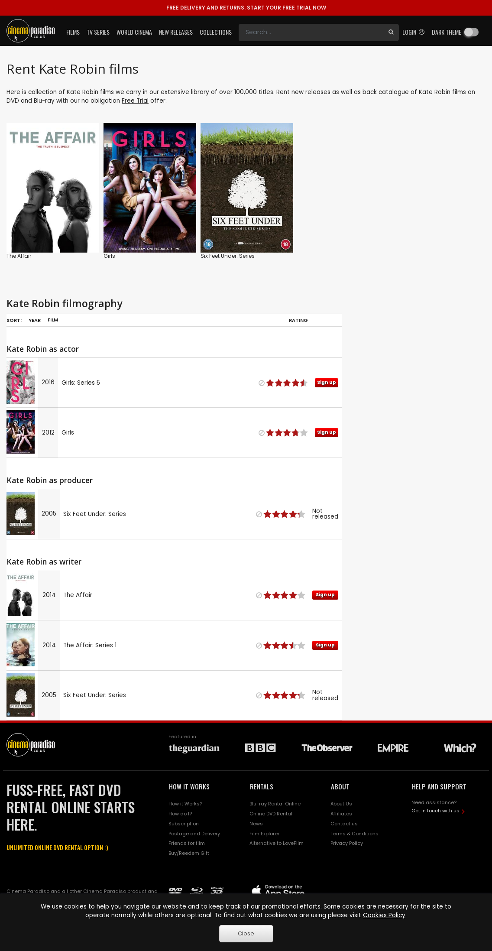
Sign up (326, 382)
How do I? (180, 813)
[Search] (311, 32)
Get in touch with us (435, 810)
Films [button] (73, 31)
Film (53, 319)
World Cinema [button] (134, 31)
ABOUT (340, 786)
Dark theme (446, 31)
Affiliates (341, 813)
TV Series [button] (98, 31)
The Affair (18, 256)
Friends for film (186, 843)
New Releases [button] (176, 31)
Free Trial (135, 101)
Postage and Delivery (194, 833)
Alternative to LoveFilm (276, 843)
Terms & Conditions (354, 833)
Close (246, 933)
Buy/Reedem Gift (188, 853)
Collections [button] (216, 31)
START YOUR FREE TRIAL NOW (246, 7)
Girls (109, 256)
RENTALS (261, 786)
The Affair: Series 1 (90, 645)
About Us (341, 803)
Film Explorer (264, 833)
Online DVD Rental (270, 813)
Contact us (344, 823)
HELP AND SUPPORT (439, 786)
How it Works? (185, 803)
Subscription (183, 823)
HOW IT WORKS (189, 786)
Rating (298, 320)
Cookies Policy (384, 915)
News (256, 823)
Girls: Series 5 (81, 383)
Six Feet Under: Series (228, 256)
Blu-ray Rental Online (275, 803)
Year (35, 320)
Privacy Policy (346, 843)
